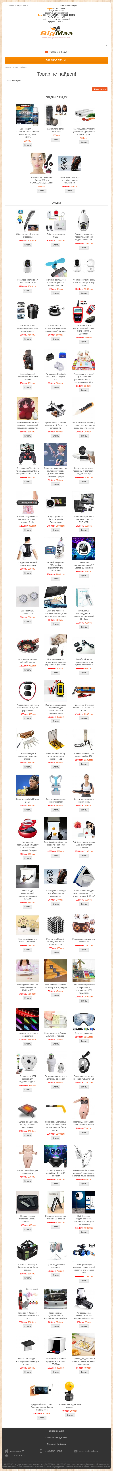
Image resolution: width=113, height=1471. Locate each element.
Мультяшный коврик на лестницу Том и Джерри (56, 986)
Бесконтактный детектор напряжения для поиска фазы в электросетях (84, 425)
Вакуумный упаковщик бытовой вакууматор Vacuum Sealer (27, 519)
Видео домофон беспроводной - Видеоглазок (55, 519)
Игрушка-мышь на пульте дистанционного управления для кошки (55, 662)
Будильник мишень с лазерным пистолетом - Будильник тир (84, 471)
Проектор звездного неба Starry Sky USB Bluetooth (55, 1173)
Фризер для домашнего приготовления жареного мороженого (83, 1361)
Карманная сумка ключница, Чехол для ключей (27, 756)
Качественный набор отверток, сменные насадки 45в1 (55, 756)
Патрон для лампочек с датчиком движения (56, 1077)
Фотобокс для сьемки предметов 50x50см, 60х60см (56, 1361)
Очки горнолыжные (84, 1033)
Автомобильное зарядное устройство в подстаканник (27, 328)
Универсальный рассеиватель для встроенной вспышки (84, 1316)
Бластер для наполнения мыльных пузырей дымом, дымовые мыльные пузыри (55, 472)
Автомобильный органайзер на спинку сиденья (28, 377)
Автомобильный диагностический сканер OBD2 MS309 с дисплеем (84, 329)
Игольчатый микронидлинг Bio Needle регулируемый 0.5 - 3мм (84, 615)
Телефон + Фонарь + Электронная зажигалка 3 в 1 (28, 1316)
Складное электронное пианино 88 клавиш (55, 1217)
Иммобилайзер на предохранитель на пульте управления (84, 662)
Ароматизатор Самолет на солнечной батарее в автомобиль (56, 425)
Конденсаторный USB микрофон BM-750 (84, 754)
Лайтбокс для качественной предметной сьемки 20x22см (28, 894)
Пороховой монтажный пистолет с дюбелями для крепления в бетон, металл (56, 1126)
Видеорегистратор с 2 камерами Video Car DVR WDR (84, 519)
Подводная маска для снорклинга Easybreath (83, 1077)
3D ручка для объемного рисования (27, 235)
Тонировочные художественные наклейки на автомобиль (55, 1316)
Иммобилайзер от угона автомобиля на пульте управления (28, 708)
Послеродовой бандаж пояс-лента (27, 1171)
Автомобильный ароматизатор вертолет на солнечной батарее (56, 328)
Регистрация (71, 6)
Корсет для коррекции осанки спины (84, 800)
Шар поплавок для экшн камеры (70, 1405)
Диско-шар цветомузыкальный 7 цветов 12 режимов (84, 565)
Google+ (57, 1468)
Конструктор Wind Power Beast (27, 800)
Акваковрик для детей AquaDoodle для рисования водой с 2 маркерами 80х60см (84, 378)
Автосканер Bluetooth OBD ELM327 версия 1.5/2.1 (55, 377)
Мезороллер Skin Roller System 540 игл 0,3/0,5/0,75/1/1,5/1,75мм (41, 180)
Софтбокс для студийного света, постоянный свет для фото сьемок (84, 1220)
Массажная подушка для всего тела (83, 940)
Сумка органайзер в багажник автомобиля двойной (28, 1267)
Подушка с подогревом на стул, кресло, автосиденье (27, 1124)
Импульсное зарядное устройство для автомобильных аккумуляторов (55, 709)
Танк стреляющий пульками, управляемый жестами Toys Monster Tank (84, 1268)
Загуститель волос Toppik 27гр (55, 130)
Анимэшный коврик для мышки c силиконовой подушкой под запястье (27, 425)
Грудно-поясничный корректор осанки (28, 563)
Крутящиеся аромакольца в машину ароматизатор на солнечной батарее (27, 846)
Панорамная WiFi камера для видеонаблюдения (27, 1079)
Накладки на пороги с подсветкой (28, 1034)
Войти (63, 6)
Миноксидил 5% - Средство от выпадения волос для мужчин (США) (28, 133)
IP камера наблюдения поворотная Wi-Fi (27, 281)
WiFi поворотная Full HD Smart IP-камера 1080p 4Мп (84, 282)
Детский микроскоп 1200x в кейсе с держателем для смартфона (56, 566)
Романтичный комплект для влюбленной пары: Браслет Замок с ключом (83, 1173)
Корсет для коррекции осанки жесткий (56, 800)
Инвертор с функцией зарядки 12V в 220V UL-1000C (84, 708)
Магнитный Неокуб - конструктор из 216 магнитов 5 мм (55, 942)
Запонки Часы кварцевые (27, 612)
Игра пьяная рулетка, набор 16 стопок (28, 660)
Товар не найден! (20, 67)
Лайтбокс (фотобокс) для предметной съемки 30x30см (55, 845)
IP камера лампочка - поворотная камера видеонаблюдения (84, 237)
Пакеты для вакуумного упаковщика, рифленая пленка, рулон (84, 131)
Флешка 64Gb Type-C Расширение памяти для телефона (27, 1361)
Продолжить (100, 89)
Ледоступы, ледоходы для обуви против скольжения (70, 180)
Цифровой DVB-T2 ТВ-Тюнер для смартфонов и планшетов (42, 1407)
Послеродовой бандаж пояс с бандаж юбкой (83, 1123)
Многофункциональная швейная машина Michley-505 (27, 987)
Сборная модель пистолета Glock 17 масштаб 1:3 (27, 1219)
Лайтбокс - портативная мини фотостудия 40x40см (84, 845)
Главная (8, 67)
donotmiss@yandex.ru (88, 1451)
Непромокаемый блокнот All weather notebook (55, 1034)
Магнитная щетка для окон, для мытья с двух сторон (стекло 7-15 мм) (84, 893)
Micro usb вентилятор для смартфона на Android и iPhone (56, 282)
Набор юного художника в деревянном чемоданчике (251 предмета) (84, 989)
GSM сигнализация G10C (56, 235)
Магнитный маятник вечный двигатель (27, 940)
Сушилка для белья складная (56, 1265)
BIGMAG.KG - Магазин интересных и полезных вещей (25, 1464)
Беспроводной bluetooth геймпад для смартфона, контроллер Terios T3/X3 (27, 471)
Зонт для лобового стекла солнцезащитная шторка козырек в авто (56, 613)
